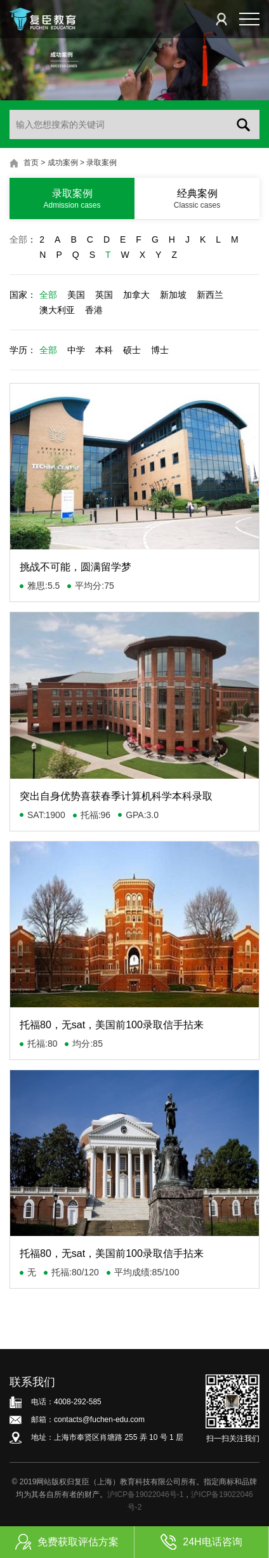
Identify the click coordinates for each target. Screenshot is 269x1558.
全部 (18, 239)
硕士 (132, 350)
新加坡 (173, 295)
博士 (160, 350)
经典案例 (197, 199)
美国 (76, 295)
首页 (31, 162)
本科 (104, 350)
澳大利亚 (57, 310)
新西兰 (210, 295)
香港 (94, 310)
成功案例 (63, 162)
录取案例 (101, 162)
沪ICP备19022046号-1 (145, 1494)
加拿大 (136, 295)
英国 (104, 295)
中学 (76, 350)
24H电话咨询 (201, 1542)
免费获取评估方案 (67, 1542)
